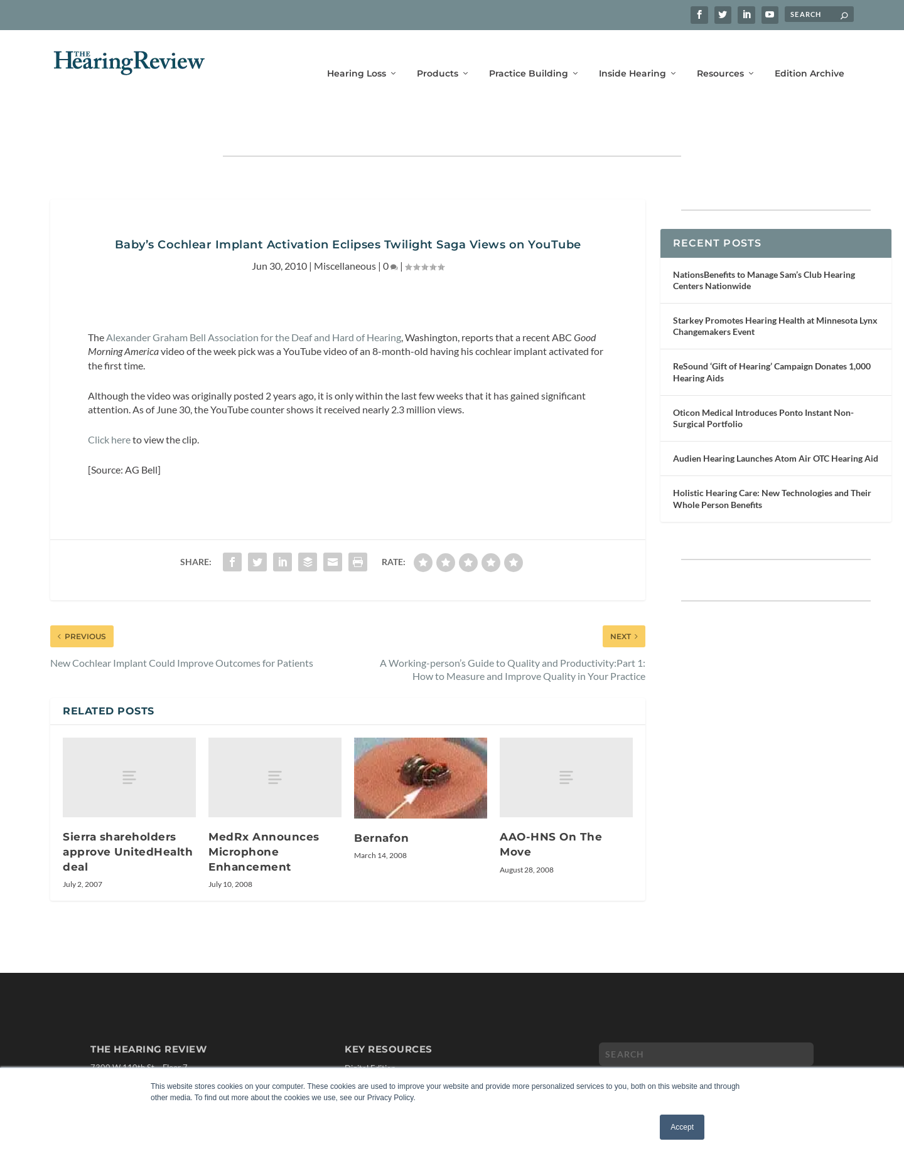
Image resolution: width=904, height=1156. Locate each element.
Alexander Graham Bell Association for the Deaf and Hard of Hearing (253, 298)
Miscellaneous (345, 227)
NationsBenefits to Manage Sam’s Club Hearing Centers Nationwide (764, 241)
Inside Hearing (632, 55)
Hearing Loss (356, 55)
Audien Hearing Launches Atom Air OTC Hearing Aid (775, 419)
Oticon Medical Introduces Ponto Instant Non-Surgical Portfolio (763, 379)
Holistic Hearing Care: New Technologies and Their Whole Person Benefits (772, 459)
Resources (720, 55)
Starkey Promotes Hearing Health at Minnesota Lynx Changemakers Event (775, 287)
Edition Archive (809, 55)
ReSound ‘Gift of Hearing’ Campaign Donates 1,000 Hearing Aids (772, 333)
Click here (109, 400)
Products (437, 55)
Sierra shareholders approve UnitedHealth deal (128, 813)
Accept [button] (682, 1127)
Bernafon (381, 799)
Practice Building (528, 55)
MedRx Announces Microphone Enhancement (264, 813)
